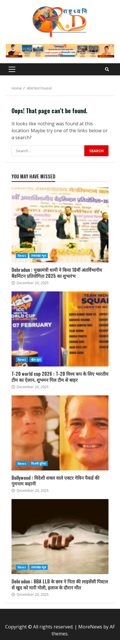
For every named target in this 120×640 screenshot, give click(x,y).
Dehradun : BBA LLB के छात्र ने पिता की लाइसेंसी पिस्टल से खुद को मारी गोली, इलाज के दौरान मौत (60, 536)
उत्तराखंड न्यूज (38, 256)
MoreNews (90, 627)
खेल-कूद (36, 360)
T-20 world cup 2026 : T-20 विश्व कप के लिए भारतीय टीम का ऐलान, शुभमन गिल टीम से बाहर (60, 328)
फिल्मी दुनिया (38, 464)
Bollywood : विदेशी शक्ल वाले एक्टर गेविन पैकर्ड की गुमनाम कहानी (60, 432)
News (22, 256)
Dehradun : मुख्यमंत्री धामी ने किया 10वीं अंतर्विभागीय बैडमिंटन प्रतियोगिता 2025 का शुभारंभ (60, 225)
